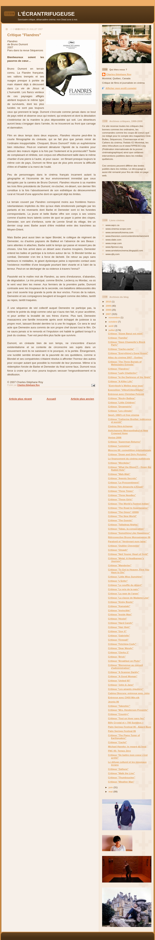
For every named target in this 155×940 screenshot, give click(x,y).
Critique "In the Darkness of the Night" (129, 377)
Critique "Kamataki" (119, 606)
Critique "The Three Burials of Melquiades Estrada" (124, 363)
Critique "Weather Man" (121, 781)
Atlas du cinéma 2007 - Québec (125, 357)
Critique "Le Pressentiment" (123, 482)
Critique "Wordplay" (119, 462)
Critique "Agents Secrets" (122, 478)
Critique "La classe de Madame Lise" (128, 597)
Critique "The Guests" (120, 520)
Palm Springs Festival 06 (122, 731)
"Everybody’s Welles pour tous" (126, 385)
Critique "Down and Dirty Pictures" (127, 454)
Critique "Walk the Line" (121, 773)
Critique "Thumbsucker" (121, 777)
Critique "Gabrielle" (119, 635)
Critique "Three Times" (121, 491)
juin (111, 787)
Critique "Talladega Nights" (123, 524)
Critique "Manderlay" (119, 565)
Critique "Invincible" (119, 610)
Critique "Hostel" (117, 618)
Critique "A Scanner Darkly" (123, 672)
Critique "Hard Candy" (120, 623)
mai (111, 791)
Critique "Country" (118, 714)
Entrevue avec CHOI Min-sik (123, 697)
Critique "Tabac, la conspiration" (126, 528)
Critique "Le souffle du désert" (125, 585)
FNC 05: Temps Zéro (119, 750)
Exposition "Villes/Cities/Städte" (126, 389)
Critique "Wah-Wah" (119, 474)
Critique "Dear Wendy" (120, 648)
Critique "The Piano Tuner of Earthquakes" (124, 736)
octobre (113, 321)
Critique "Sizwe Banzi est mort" (125, 333)
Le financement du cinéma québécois (129, 458)
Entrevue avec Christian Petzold (126, 394)
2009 (109, 305)
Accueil (51, 398)
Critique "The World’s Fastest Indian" (129, 503)
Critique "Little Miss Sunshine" (125, 576)
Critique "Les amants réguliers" (125, 689)
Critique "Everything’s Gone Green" (128, 353)
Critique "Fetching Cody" (122, 644)
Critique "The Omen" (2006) (123, 512)
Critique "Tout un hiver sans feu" (126, 718)
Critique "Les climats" (120, 410)
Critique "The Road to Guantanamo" (128, 507)
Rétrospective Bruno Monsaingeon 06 (129, 537)
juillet (112, 330)
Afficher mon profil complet (121, 88)
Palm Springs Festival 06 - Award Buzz (129, 726)
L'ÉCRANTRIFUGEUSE (46, 14)
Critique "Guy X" (117, 631)
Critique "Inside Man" (120, 614)
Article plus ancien (82, 398)
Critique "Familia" (118, 337)
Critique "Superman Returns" (124, 441)
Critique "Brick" (117, 656)
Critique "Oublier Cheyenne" (124, 545)
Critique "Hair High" (119, 627)
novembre (114, 317)
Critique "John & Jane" (121, 684)
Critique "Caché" (117, 742)
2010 (109, 301)
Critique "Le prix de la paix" (123, 589)
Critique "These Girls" (120, 499)
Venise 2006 (114, 437)
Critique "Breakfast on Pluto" (124, 661)
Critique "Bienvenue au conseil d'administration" (125, 666)
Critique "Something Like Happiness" (129, 533)
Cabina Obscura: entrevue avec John (129, 693)
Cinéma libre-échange (120, 426)
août (111, 326)
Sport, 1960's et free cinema (123, 415)
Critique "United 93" (119, 680)
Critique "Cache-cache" (121, 349)
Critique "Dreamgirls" (120, 406)
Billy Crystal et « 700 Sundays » (125, 722)
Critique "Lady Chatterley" (122, 373)
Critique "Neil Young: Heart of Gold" (128, 554)
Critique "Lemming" (119, 446)
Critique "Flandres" (119, 368)
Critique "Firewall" (118, 639)
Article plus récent (20, 398)
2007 (109, 314)
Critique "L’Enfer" (118, 580)
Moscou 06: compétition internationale (129, 450)
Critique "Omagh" (118, 550)
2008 (109, 309)
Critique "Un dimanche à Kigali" (126, 486)
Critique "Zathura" (118, 769)
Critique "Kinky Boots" (121, 602)
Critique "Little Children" (122, 402)
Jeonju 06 (113, 701)
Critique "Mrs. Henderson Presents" (128, 710)
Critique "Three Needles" (122, 495)
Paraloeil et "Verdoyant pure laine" (127, 541)
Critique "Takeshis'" (119, 706)
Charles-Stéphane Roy (118, 74)
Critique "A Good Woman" (122, 676)
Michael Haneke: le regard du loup (127, 746)
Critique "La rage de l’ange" (123, 593)
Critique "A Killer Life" (120, 381)
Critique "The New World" (122, 516)
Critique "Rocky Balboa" (121, 398)
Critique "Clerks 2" (118, 652)
